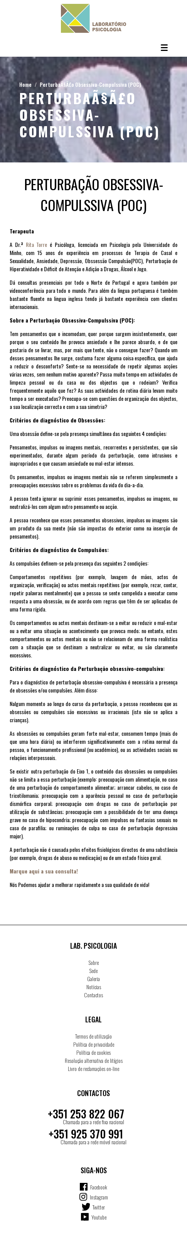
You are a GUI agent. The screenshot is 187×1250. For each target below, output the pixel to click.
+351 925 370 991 (86, 1134)
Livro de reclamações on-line (93, 1068)
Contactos (93, 995)
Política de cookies (93, 1052)
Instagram (99, 1197)
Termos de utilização (93, 1036)
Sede (93, 970)
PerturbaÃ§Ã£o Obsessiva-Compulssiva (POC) (90, 84)
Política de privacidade (93, 1044)
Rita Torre (36, 244)
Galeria (93, 979)
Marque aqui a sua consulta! (44, 871)
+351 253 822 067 (86, 1114)
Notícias (93, 987)
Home (25, 84)
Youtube (98, 1217)
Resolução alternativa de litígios (94, 1060)
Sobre (94, 962)
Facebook (98, 1187)
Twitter (99, 1207)
